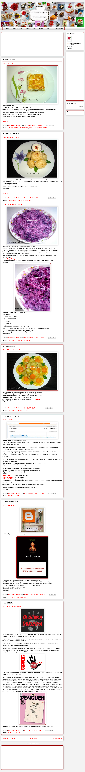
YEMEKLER (43, 128)
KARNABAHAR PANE (10, 137)
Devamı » (5, 121)
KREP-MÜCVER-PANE (24, 200)
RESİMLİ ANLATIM (34, 128)
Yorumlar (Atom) (34, 743)
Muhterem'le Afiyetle (8, 479)
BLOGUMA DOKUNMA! (11, 606)
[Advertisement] (26, 44)
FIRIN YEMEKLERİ (13, 128)
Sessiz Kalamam (59, 28)
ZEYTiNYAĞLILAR (23, 410)
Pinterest (41, 28)
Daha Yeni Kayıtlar (8, 738)
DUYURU (10, 597)
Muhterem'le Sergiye (31, 28)
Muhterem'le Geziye (17, 28)
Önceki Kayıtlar (57, 738)
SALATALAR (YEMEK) (24, 340)
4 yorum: (39, 408)
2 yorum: (42, 337)
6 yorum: (42, 493)
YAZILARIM (17, 495)
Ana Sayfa (6, 28)
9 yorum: (42, 197)
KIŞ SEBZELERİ (23, 128)
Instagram (49, 28)
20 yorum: (39, 125)
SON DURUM (7, 420)
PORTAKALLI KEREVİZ (11, 350)
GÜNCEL (10, 495)
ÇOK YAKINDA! (8, 505)
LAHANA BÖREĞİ (9, 63)
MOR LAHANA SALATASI (12, 204)
